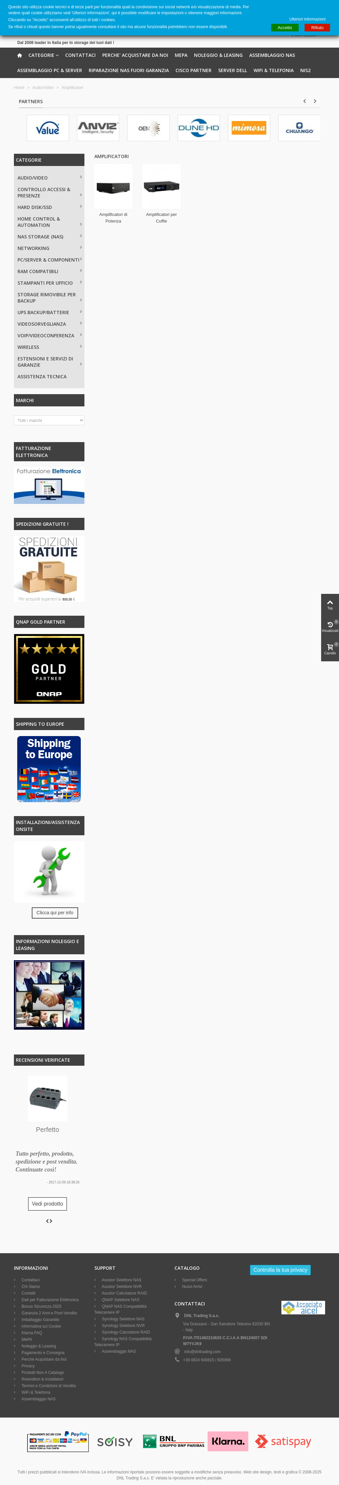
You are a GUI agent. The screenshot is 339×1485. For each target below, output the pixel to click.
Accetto (285, 27)
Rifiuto (317, 27)
